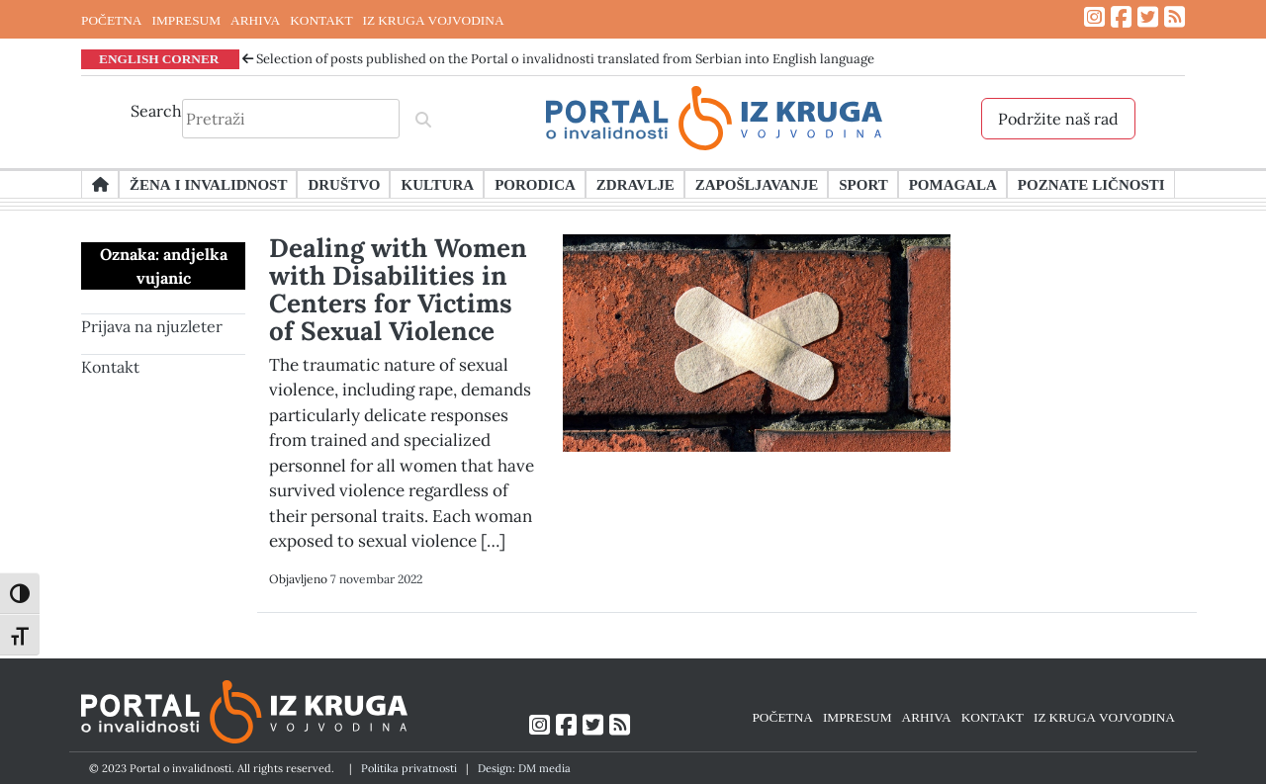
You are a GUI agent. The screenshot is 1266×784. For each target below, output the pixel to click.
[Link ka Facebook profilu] (1121, 17)
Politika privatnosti (409, 768)
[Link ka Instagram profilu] (1094, 17)
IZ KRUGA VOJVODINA (433, 20)
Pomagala (953, 184)
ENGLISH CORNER (159, 58)
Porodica (535, 184)
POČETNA (111, 20)
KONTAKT (321, 20)
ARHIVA (255, 20)
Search (156, 111)
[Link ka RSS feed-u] (1174, 17)
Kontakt (110, 367)
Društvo (344, 184)
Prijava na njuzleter (152, 326)
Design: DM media (524, 768)
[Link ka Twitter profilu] (1147, 17)
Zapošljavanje (756, 184)
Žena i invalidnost (208, 184)
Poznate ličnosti (1091, 184)
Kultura (437, 184)
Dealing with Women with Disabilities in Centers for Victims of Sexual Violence (398, 289)
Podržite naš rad (1058, 119)
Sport (863, 184)
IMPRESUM (186, 20)
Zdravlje (635, 184)
